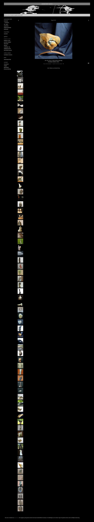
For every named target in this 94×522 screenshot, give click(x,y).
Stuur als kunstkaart (53, 63)
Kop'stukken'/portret (8, 50)
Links (5, 57)
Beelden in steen (7, 38)
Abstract (5, 45)
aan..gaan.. (6, 24)
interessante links (7, 59)
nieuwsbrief (6, 64)
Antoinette (6, 21)
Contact (6, 62)
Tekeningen (6, 43)
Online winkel (7, 53)
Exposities (6, 32)
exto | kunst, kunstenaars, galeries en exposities (7, 4)
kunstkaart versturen (8, 54)
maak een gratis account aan (17, 15)
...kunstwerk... (7, 22)
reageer (5, 65)
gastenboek (6, 67)
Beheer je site (7, 15)
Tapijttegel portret (7, 48)
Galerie (5, 36)
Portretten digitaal (7, 42)
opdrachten (6, 25)
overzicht (6, 33)
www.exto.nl (16, 517)
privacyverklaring (7, 69)
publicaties (6, 29)
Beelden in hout (7, 40)
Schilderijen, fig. (7, 46)
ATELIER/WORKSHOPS (7, 27)
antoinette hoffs (45, 3)
